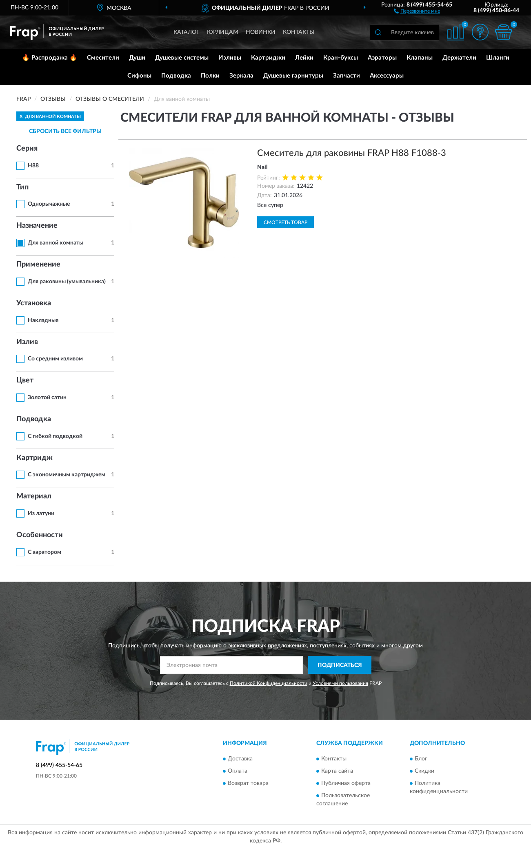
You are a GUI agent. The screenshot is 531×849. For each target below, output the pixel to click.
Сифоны (139, 76)
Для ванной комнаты (55, 243)
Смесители (103, 58)
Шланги (497, 58)
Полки (210, 76)
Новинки (260, 32)
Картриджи (268, 58)
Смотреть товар (285, 222)
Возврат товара (248, 783)
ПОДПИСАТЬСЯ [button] (340, 665)
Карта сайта (337, 771)
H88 (33, 166)
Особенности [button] (39, 535)
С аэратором (44, 552)
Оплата (237, 771)
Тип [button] (22, 187)
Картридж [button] (34, 458)
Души (137, 58)
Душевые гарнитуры (293, 76)
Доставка (240, 759)
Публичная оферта (346, 783)
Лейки (304, 58)
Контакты (299, 32)
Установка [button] (33, 303)
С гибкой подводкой (55, 436)
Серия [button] (27, 148)
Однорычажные (49, 204)
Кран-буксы (340, 58)
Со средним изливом (55, 359)
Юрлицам (222, 32)
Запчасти (346, 76)
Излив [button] (27, 342)
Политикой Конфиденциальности (268, 683)
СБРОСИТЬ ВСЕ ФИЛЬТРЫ (65, 131)
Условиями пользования (340, 683)
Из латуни (41, 513)
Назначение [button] (37, 225)
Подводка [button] (33, 419)
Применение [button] (38, 264)
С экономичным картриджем (66, 475)
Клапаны (420, 58)
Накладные (43, 320)
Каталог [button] (186, 32)
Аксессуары (387, 76)
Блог (421, 759)
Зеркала (241, 76)
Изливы (229, 58)
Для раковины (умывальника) (67, 281)
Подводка (176, 76)
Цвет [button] (24, 380)
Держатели (459, 58)
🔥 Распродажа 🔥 (49, 58)
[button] (417, 10)
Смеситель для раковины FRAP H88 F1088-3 (351, 153)
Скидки (424, 771)
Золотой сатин (47, 397)
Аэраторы (382, 58)
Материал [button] (33, 496)
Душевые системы (182, 58)
